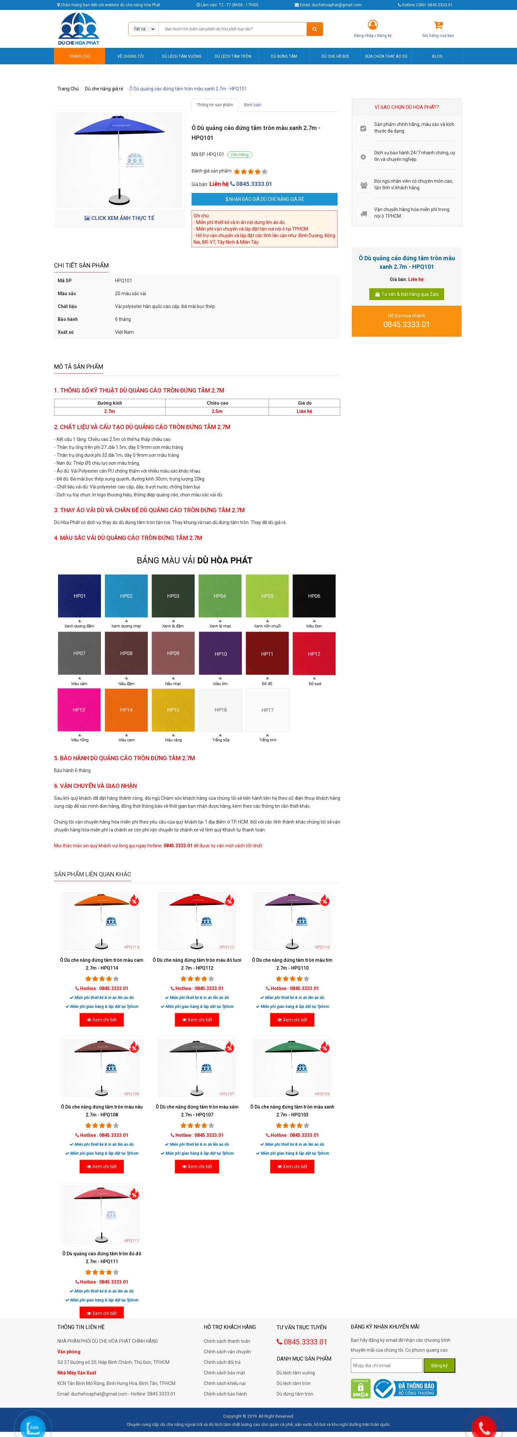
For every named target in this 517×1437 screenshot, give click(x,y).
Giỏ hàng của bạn (438, 35)
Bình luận (252, 105)
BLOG (437, 56)
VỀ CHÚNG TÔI (130, 56)
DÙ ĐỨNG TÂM (284, 56)
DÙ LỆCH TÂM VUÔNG (181, 56)
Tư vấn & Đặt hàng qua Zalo (407, 294)
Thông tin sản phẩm (215, 105)
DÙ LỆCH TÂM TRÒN (233, 56)
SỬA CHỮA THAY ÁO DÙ (386, 56)
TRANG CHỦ (80, 56)
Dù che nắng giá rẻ (104, 88)
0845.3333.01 (251, 183)
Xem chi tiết (102, 1019)
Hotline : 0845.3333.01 (104, 988)
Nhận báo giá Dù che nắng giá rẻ (265, 199)
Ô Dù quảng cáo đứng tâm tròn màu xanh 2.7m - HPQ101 (188, 88)
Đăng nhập (364, 35)
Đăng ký (384, 35)
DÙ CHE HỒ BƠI (335, 56)
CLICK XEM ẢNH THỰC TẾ (119, 218)
